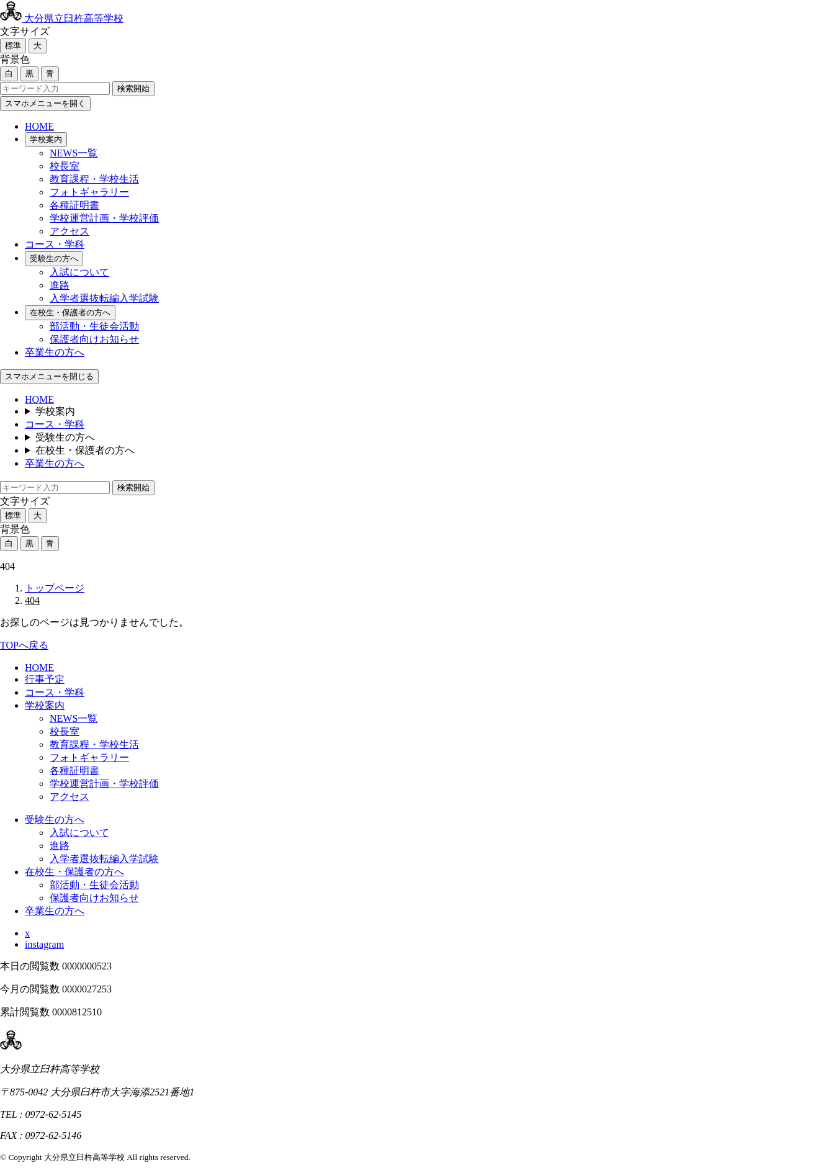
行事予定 (45, 679)
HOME (39, 126)
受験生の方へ (54, 258)
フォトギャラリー (89, 192)
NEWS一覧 (73, 153)
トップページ (54, 588)
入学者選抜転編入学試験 (104, 298)
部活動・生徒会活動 (94, 326)
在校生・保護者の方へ (70, 312)
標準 (13, 45)
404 (32, 600)
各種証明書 (74, 205)
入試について (79, 272)
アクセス (69, 231)
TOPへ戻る (24, 645)
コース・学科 (54, 244)
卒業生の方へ (54, 352)
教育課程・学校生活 (94, 179)
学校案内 (46, 139)
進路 (60, 285)
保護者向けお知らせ (94, 339)
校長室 (64, 166)
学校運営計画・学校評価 (104, 218)
